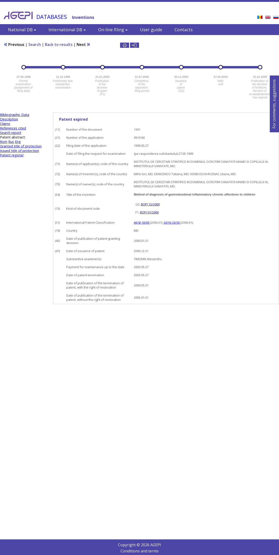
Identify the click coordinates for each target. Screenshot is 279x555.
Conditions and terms (140, 551)
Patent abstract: (13, 137)
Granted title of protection (21, 146)
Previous (14, 44)
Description (9, 119)
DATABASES (51, 17)
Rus (11, 141)
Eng (18, 141)
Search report (10, 132)
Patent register (12, 155)
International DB (67, 29)
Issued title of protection (19, 150)
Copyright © (129, 544)
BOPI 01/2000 (149, 212)
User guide (151, 29)
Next (83, 44)
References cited (13, 128)
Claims (5, 123)
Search (34, 44)
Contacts (183, 29)
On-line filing (113, 29)
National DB (22, 29)
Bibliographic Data (14, 114)
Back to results (59, 44)
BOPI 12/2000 (150, 204)
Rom (3, 141)
